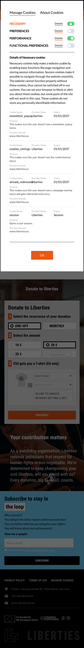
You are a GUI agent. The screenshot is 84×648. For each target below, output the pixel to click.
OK (42, 255)
